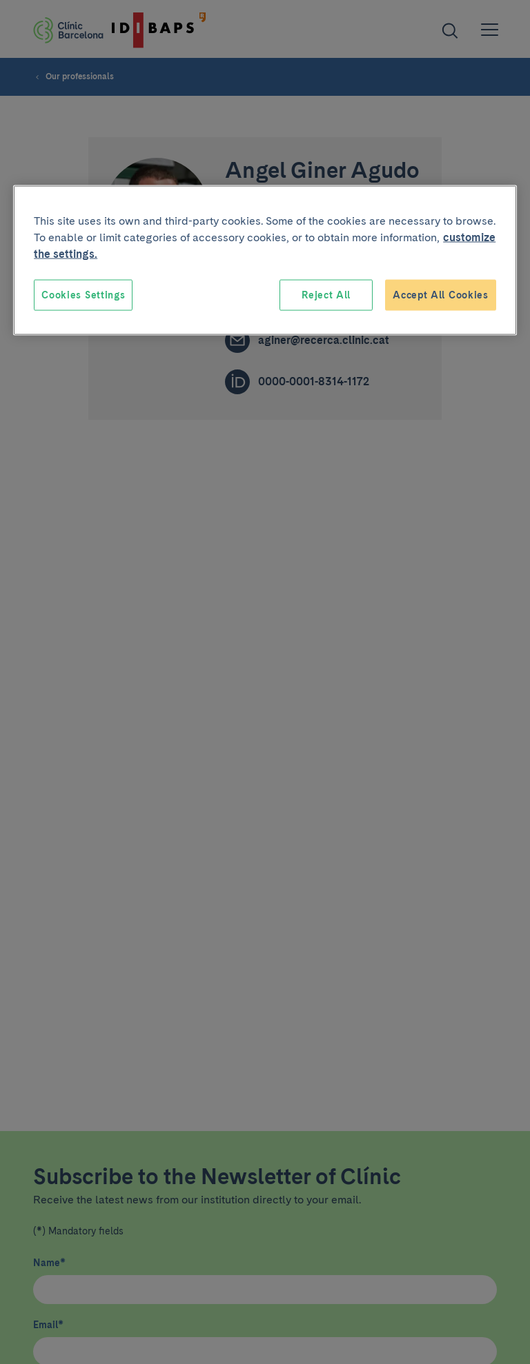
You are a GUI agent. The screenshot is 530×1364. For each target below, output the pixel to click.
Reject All (326, 294)
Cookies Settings (83, 294)
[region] (265, 260)
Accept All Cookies (441, 294)
